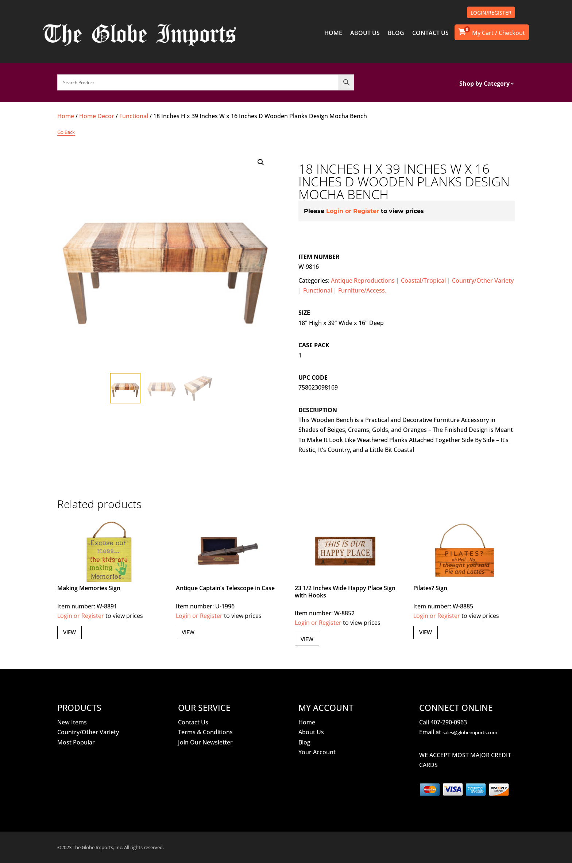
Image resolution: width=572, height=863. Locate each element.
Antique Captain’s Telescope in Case (225, 588)
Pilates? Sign (430, 588)
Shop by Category (484, 84)
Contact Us (193, 722)
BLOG (396, 33)
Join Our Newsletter (205, 742)
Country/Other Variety (483, 280)
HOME (333, 33)
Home (65, 116)
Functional (133, 116)
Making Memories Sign (88, 588)
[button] (260, 162)
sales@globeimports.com (469, 732)
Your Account (317, 752)
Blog (304, 742)
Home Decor (96, 116)
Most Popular (76, 742)
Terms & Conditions (205, 732)
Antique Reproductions (363, 280)
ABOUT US (365, 33)
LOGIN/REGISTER (491, 12)
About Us (311, 732)
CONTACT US (430, 33)
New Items (72, 722)
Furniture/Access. (362, 290)
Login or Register (352, 211)
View (69, 632)
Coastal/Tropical (423, 280)
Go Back (66, 132)
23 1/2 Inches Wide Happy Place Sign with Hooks (345, 591)
